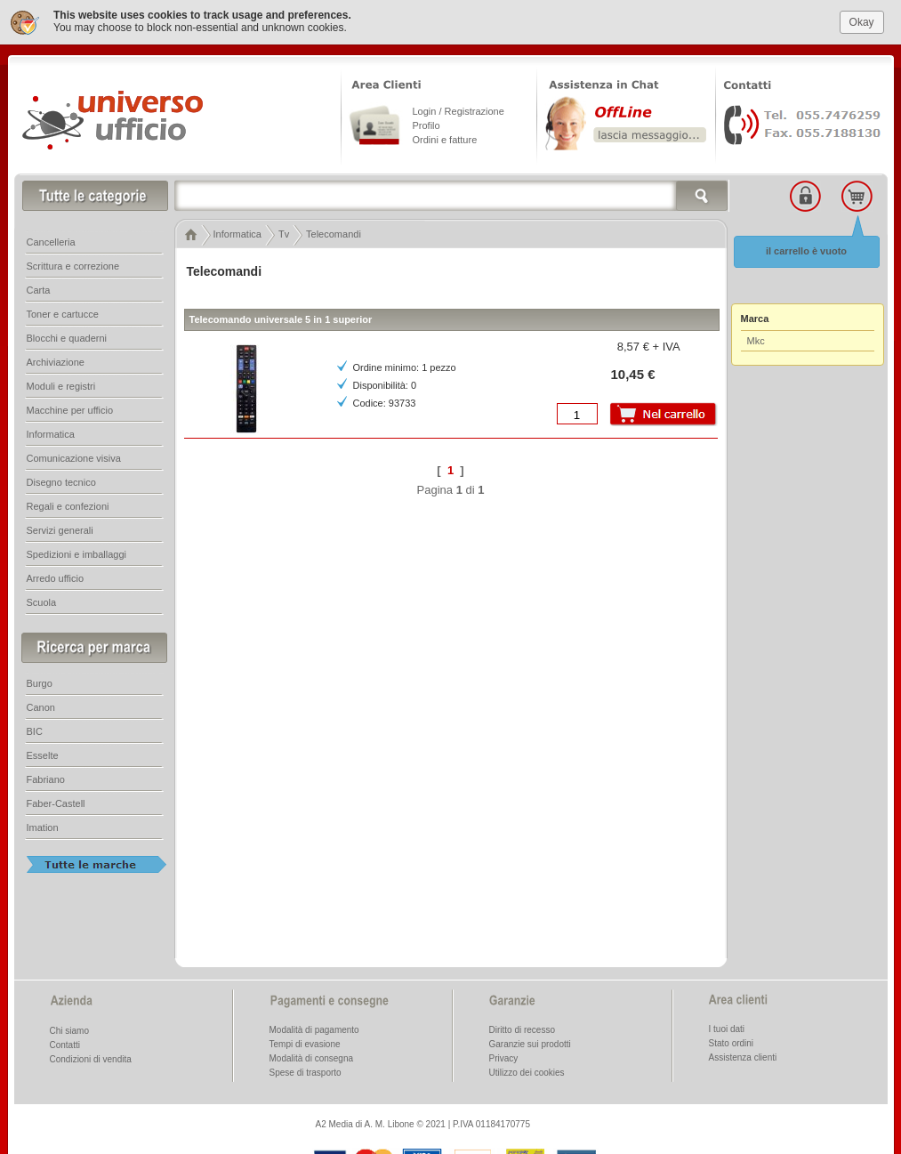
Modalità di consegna (311, 1057)
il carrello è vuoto (806, 250)
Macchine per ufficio (70, 409)
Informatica (51, 433)
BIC (35, 730)
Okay (861, 20)
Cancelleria (51, 241)
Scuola (42, 601)
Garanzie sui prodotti (530, 1043)
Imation (43, 826)
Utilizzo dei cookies (527, 1072)
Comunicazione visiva (74, 457)
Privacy (504, 1057)
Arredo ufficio (55, 577)
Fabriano (46, 778)
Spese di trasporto (305, 1072)
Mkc (756, 340)
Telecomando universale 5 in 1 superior (281, 318)
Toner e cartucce (63, 313)
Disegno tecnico (61, 481)
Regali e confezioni (68, 505)
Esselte (43, 754)
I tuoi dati (727, 1028)
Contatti (65, 1044)
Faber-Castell (56, 802)
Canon (41, 706)
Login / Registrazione (458, 110)
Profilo (426, 124)
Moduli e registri (61, 385)
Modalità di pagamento (314, 1029)
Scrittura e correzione (73, 265)
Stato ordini (731, 1042)
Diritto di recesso (522, 1029)
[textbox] (451, 195)
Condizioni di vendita (91, 1058)
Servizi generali (60, 529)
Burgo (39, 682)
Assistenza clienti (743, 1056)
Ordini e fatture (445, 138)
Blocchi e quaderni (67, 337)
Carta (39, 289)
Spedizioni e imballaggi (77, 553)
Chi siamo (69, 1030)
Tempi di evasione (305, 1043)
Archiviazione (55, 361)
